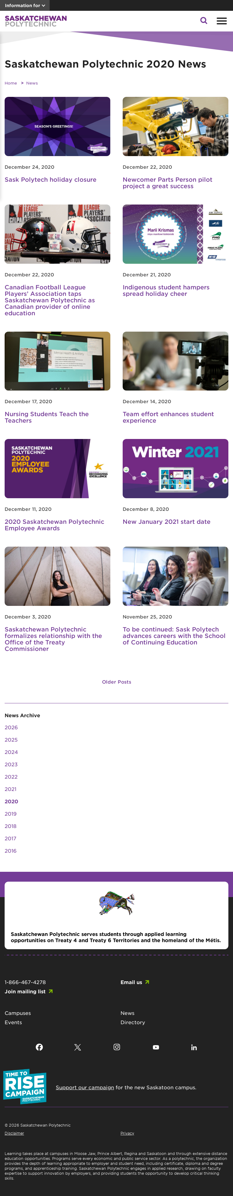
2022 (11, 776)
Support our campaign (85, 1087)
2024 (11, 752)
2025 (11, 739)
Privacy (127, 1133)
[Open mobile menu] (221, 21)
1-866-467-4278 (25, 982)
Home (11, 82)
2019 (11, 813)
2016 (11, 850)
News (32, 82)
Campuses (18, 1013)
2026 (11, 727)
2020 (11, 801)
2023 (11, 764)
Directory (133, 1022)
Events (13, 1022)
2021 (10, 789)
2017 (10, 838)
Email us (131, 982)
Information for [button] (22, 5)
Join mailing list (25, 991)
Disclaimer (14, 1133)
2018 (11, 826)
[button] (203, 22)
